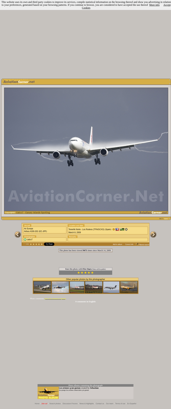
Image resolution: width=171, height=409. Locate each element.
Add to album (117, 244)
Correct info (129, 244)
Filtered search (142, 245)
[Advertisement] (85, 38)
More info (154, 5)
